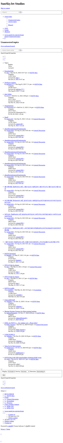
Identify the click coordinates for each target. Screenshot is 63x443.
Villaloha (9, 301)
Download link (8, 71)
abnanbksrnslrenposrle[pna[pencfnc (15, 175)
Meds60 (8, 255)
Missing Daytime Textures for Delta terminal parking (20, 311)
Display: (8, 371)
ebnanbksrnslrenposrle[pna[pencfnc (15, 163)
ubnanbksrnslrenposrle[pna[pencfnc (15, 129)
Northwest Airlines (10, 82)
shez (7, 73)
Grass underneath (9, 300)
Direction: (37, 371)
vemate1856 (10, 130)
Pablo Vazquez (10, 324)
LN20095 (10, 290)
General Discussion (39, 119)
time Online (8, 94)
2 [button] (4, 58)
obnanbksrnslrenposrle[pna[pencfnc (15, 140)
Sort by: (23, 371)
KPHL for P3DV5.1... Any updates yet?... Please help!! (21, 323)
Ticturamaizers (8, 106)
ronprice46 (9, 119)
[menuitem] (14, 20)
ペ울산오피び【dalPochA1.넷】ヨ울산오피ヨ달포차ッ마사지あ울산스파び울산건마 (31, 242)
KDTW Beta (33, 73)
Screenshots (37, 290)
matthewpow (10, 348)
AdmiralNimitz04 (11, 313)
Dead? (6, 117)
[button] (4, 59)
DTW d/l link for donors (11, 265)
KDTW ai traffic (9, 288)
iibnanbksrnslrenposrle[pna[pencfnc (15, 152)
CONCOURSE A (9, 334)
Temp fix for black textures (12, 346)
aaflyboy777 (10, 84)
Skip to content (5, 8)
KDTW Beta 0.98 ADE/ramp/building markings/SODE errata (22, 357)
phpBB (10, 426)
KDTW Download (10, 253)
